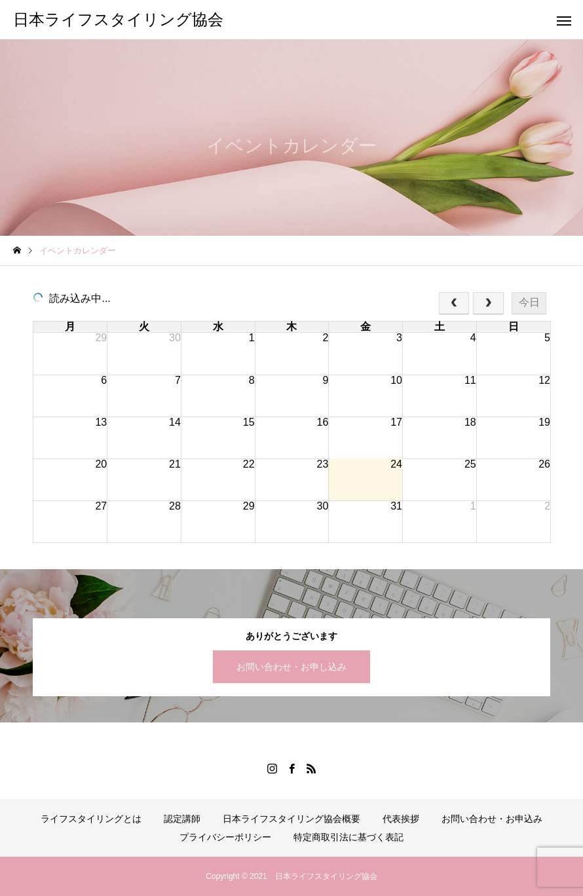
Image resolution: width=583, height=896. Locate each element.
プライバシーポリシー (225, 837)
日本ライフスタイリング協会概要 (291, 818)
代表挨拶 (401, 818)
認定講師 (182, 818)
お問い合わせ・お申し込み (291, 667)
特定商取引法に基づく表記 (348, 837)
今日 (529, 302)
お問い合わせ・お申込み (492, 818)
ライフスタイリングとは (91, 818)
